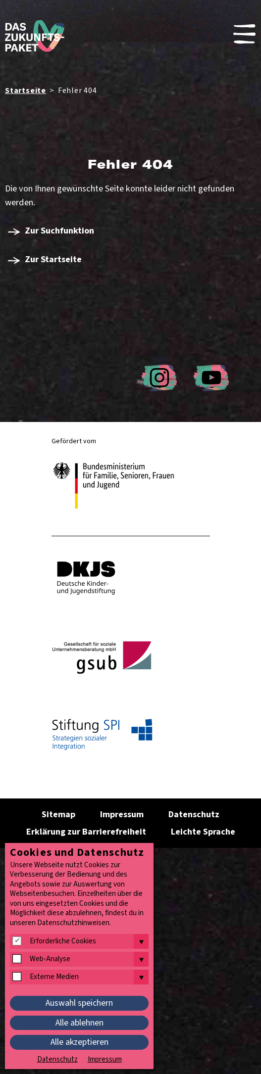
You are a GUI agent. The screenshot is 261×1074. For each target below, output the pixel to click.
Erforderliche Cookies (63, 941)
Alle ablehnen (79, 1023)
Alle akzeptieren (79, 1042)
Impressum (122, 814)
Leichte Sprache (203, 832)
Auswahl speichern (79, 1003)
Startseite (25, 90)
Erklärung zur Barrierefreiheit (86, 832)
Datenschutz (193, 814)
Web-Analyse (50, 959)
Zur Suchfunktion (59, 230)
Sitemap (58, 814)
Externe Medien (54, 977)
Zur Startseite (53, 259)
